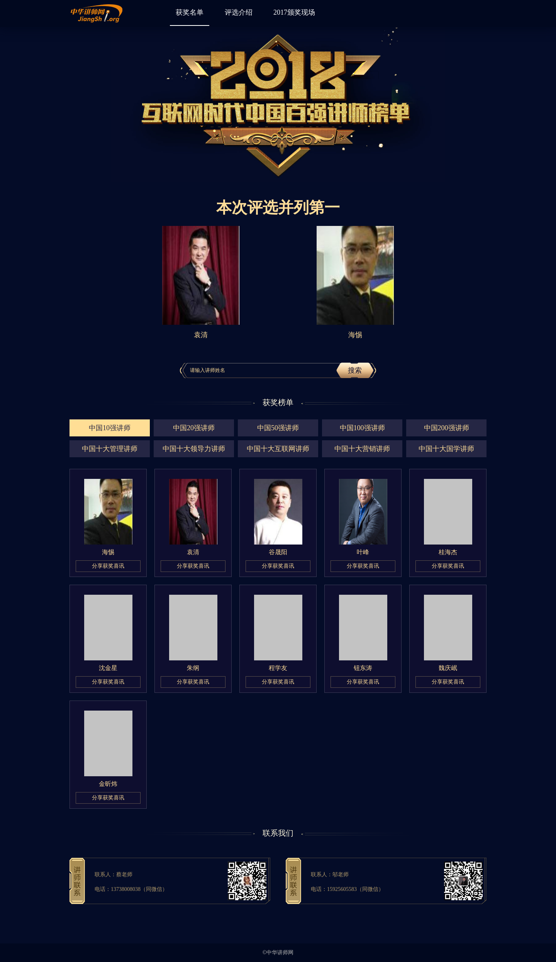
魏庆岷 (448, 668)
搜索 (355, 370)
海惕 (108, 552)
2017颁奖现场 (294, 12)
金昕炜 (108, 783)
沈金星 (108, 668)
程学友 (278, 668)
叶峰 (363, 552)
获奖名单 (189, 12)
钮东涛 (363, 668)
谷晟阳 (278, 552)
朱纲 (193, 668)
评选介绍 (239, 12)
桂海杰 (448, 552)
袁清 (193, 552)
